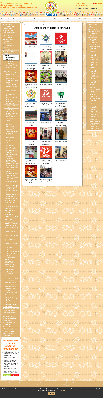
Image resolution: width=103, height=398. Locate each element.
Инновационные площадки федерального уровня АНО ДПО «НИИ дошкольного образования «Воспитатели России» (95, 60)
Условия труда (8, 329)
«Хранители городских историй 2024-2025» (11, 299)
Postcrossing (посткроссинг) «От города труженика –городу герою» (12, 66)
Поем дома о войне (12, 167)
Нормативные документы (9, 248)
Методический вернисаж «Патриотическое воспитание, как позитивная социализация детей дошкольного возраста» (12, 129)
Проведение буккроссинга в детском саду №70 (12, 171)
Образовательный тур (12, 251)
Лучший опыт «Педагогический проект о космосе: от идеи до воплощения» (12, 113)
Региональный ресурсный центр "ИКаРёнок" (94, 40)
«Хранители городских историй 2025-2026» (11, 304)
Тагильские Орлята (11, 295)
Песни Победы (9, 273)
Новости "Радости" (13, 18)
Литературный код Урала (12, 106)
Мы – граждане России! (10, 240)
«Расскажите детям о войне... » (12, 182)
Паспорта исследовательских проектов (12, 154)
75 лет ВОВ (9, 61)
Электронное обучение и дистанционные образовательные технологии (11, 311)
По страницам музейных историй (11, 281)
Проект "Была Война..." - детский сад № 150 (12, 177)
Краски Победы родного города (10, 232)
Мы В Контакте (69, 18)
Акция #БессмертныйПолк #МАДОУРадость (12, 73)
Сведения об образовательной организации (9, 26)
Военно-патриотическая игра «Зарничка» (11, 206)
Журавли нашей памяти (10, 211)
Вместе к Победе (10, 202)
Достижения (94, 29)
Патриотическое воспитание (9, 52)
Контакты (49, 18)
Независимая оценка (26, 18)
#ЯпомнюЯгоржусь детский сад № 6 (12, 195)
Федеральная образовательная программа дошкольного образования (9, 34)
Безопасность (8, 49)
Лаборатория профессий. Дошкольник (8, 41)
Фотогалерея (94, 24)
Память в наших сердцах (10, 254)
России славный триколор (10, 289)
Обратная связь (58, 18)
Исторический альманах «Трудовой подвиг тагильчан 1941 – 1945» (11, 217)
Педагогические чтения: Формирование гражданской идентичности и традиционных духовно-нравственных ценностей (10, 264)
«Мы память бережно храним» (12, 244)
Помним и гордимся (11, 278)
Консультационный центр (10, 46)
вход (100, 19)
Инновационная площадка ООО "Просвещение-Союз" (95, 101)
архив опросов (10, 378)
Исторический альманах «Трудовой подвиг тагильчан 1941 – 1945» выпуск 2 (11, 225)
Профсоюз (7, 326)
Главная (3, 18)
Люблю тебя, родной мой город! (11, 236)
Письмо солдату (10, 276)
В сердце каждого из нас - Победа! (12, 102)
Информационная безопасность (10, 319)
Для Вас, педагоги (10, 316)
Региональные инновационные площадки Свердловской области (95, 48)
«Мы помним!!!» (11, 143)
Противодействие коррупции (9, 323)
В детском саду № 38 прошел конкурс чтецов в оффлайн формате (12, 96)
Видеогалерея (94, 27)
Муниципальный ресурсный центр (95, 33)
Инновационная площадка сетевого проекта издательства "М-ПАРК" (95, 74)
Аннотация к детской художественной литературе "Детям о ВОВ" (12, 79)
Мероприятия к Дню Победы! (12, 119)
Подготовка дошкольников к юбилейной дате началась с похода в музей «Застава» (12, 162)
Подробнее (61, 390)
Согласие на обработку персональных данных (67, 385)
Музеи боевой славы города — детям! (11, 138)
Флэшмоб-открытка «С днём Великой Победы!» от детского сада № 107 (12, 189)
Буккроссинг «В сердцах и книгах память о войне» (11, 86)
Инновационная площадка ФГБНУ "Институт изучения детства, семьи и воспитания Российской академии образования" (95, 88)
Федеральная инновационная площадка (83, 382)
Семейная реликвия (11, 292)
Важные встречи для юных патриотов (11, 199)
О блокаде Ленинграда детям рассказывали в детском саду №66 (12, 147)
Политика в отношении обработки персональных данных (39, 385)
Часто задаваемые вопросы (10, 334)
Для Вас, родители (39, 18)
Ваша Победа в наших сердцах (11, 91)
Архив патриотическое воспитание (10, 57)
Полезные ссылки (10, 331)
